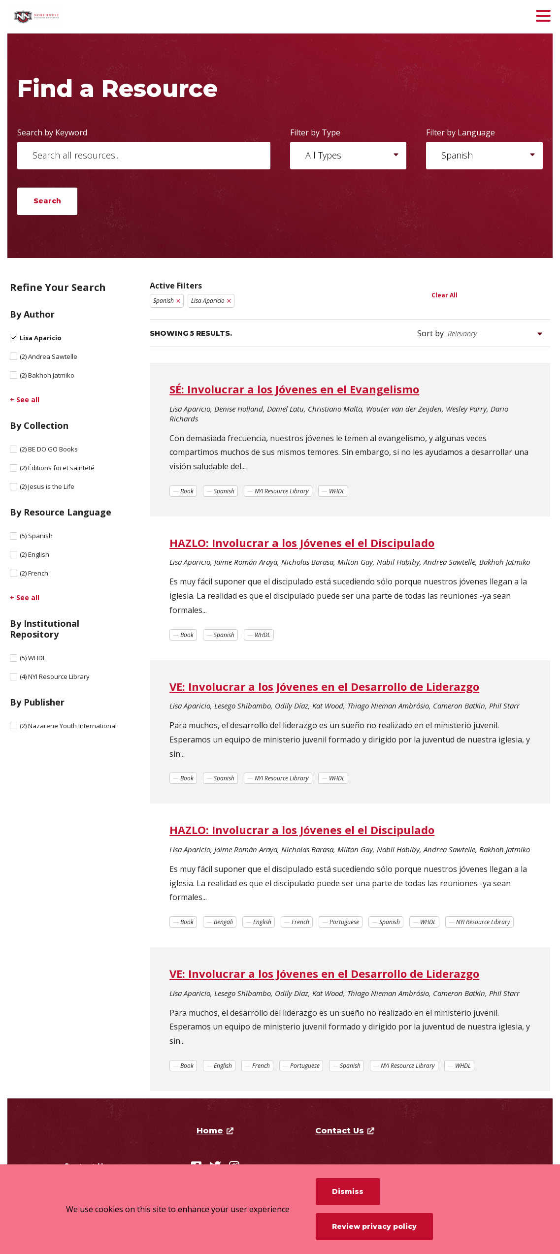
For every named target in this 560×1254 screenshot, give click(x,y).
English (34, 554)
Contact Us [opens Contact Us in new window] (339, 1130)
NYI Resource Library (55, 676)
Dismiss (347, 1191)
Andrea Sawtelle (48, 356)
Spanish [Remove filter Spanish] (163, 300)
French (34, 573)
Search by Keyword (52, 132)
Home (210, 1130)
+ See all (24, 399)
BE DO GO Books (49, 449)
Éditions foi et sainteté (57, 467)
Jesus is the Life (47, 486)
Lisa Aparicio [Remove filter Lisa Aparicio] (208, 300)
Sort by (430, 333)
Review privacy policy (374, 1226)
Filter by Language (460, 132)
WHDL (33, 657)
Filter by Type (315, 132)
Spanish (36, 535)
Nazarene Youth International (68, 725)
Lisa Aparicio (41, 337)
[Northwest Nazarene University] (81, 16)
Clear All (444, 295)
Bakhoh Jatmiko (47, 375)
